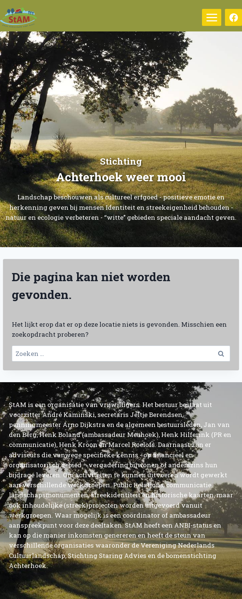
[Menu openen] (211, 17)
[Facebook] (233, 17)
